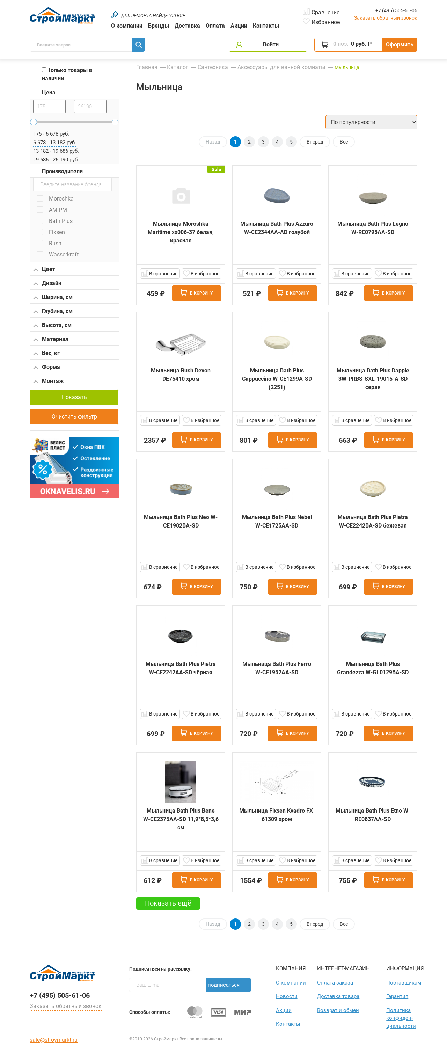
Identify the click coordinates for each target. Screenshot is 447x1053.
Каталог (177, 67)
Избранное (326, 21)
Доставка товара (338, 996)
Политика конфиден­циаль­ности (401, 1018)
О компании (126, 25)
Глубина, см (53, 311)
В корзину (197, 292)
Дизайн (47, 284)
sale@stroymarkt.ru (54, 1040)
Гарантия (397, 996)
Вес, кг (46, 353)
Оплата (215, 25)
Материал (50, 339)
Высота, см (52, 325)
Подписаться (224, 985)
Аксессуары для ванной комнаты (281, 67)
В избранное (205, 273)
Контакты (266, 25)
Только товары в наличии (67, 74)
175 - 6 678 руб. (51, 134)
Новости (287, 996)
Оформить (399, 44)
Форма (46, 367)
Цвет (44, 270)
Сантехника (213, 67)
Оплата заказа (335, 983)
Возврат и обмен (338, 1010)
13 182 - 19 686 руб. (56, 151)
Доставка (187, 25)
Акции (238, 25)
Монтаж (48, 381)
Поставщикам (401, 983)
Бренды (158, 25)
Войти (271, 44)
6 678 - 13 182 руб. (54, 142)
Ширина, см (53, 298)
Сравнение (325, 12)
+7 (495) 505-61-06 (396, 10)
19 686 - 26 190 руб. (56, 160)
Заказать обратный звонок (385, 18)
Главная (146, 67)
